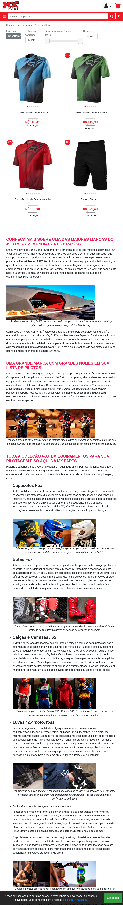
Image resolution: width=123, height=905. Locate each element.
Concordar (113, 897)
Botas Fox (23, 559)
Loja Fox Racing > (25, 25)
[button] (107, 6)
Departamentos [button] (14, 36)
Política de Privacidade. (74, 899)
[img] (119, 16)
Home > (10, 25)
